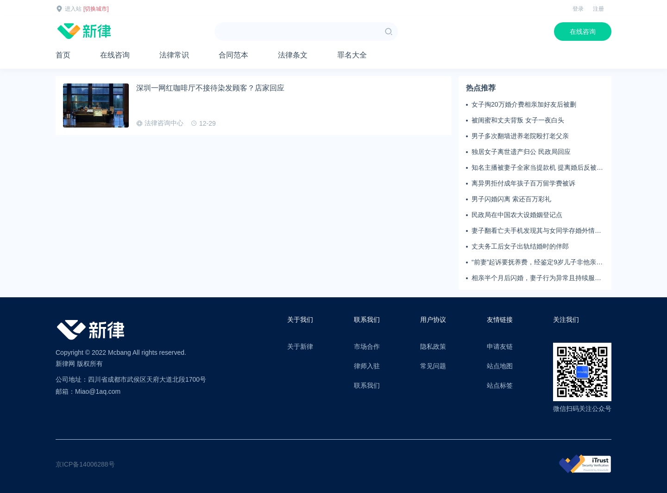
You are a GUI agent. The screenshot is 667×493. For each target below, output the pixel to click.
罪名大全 (352, 55)
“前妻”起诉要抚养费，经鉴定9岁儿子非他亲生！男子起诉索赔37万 (534, 262)
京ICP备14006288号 (85, 464)
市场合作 (367, 346)
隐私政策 (433, 346)
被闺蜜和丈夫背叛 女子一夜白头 (518, 120)
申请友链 (500, 346)
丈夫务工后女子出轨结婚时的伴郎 (520, 246)
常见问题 (433, 366)
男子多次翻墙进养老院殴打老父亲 (520, 136)
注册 (598, 9)
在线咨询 (583, 31)
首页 (63, 55)
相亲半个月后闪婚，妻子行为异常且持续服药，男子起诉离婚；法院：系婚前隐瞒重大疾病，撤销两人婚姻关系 (536, 278)
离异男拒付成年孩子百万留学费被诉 (523, 183)
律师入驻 (367, 366)
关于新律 (300, 346)
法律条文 (293, 55)
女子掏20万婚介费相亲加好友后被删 (524, 104)
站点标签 (500, 385)
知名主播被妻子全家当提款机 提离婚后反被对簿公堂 (537, 168)
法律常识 (174, 55)
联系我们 (367, 385)
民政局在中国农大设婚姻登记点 (517, 214)
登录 (578, 9)
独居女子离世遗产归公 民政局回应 (521, 151)
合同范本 (233, 55)
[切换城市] (96, 9)
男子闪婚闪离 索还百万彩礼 (511, 199)
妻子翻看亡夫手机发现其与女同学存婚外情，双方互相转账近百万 (536, 231)
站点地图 (500, 366)
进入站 (73, 9)
